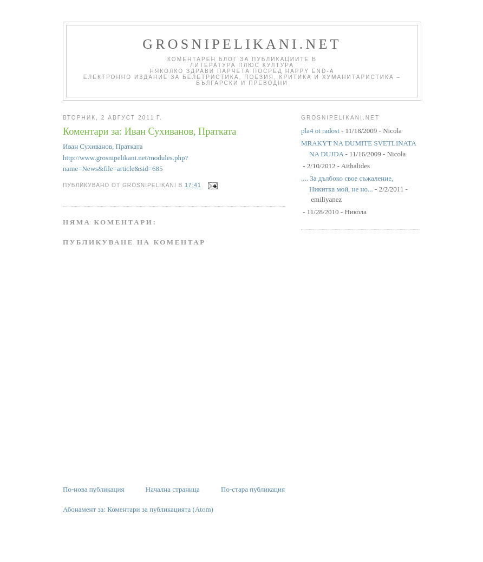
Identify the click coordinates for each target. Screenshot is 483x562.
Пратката (128, 146)
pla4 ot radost (320, 131)
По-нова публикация (93, 489)
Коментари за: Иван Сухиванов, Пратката (149, 131)
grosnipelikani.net (241, 44)
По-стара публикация (253, 489)
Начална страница (173, 489)
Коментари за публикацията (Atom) (160, 509)
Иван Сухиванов (87, 146)
